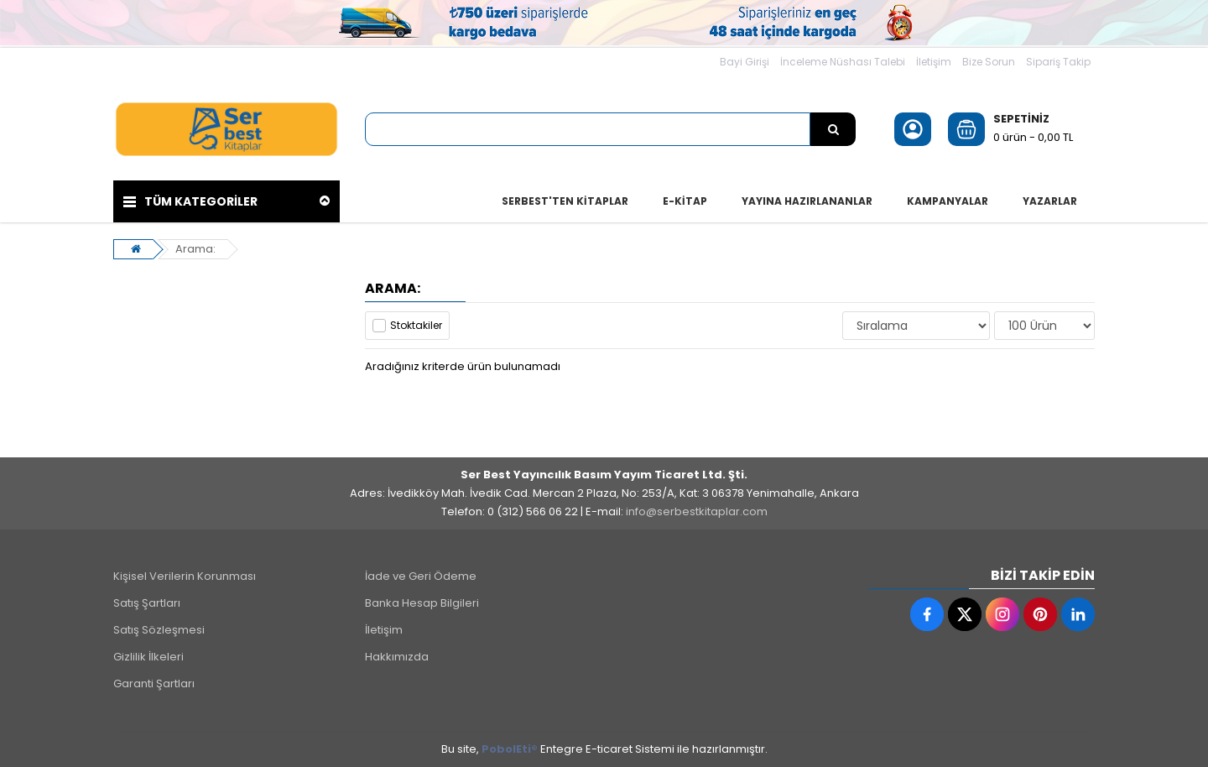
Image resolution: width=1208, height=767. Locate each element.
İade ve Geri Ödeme (420, 576)
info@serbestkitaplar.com (697, 511)
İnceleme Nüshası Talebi (842, 62)
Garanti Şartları (154, 683)
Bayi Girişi (744, 62)
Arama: (195, 249)
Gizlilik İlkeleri (148, 657)
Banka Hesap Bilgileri (422, 603)
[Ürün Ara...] (833, 129)
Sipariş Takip (1058, 62)
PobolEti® (510, 749)
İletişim (933, 62)
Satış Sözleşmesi (159, 630)
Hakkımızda (397, 657)
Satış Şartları (146, 603)
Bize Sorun (988, 62)
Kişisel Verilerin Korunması (184, 576)
